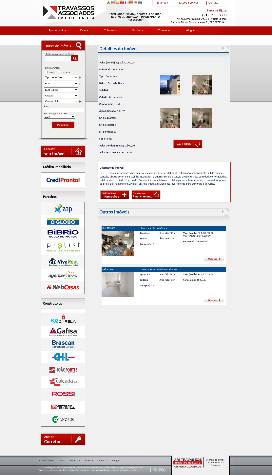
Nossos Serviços (188, 2)
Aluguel (191, 30)
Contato (213, 2)
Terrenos (137, 30)
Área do (52, 439)
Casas (84, 30)
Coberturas (110, 30)
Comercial (164, 30)
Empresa (162, 2)
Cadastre (55, 152)
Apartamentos (57, 30)
